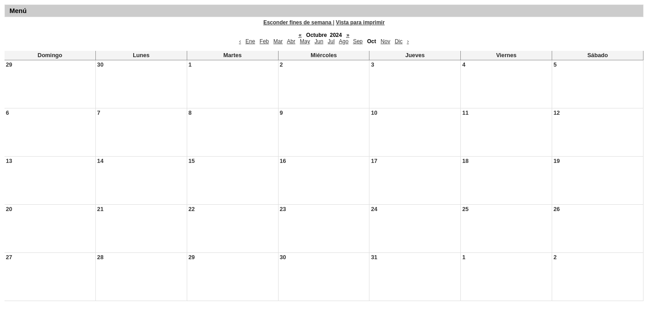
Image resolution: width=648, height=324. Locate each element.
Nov (385, 41)
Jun (319, 41)
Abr (291, 41)
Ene (250, 41)
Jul (331, 41)
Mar (278, 41)
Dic (398, 41)
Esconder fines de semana (298, 22)
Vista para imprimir (360, 22)
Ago (343, 41)
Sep (357, 41)
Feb (264, 41)
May (305, 41)
